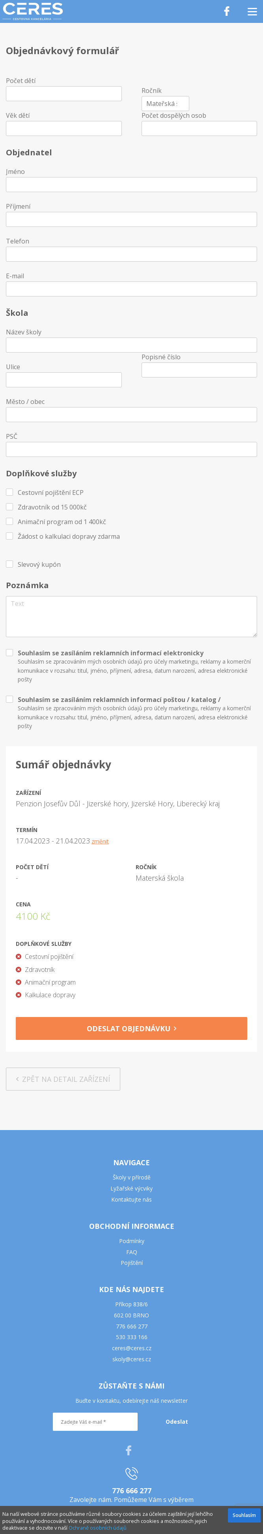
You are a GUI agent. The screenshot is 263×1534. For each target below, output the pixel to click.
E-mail (15, 276)
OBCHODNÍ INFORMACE (131, 1226)
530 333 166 (131, 1337)
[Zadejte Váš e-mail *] (95, 1422)
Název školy (23, 332)
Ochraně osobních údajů (98, 1527)
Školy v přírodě (132, 1177)
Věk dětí (18, 115)
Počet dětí (20, 80)
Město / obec (25, 401)
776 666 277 (131, 1326)
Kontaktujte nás (131, 1199)
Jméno (15, 171)
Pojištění (132, 1262)
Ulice (13, 366)
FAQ (131, 1252)
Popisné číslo (161, 357)
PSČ (11, 436)
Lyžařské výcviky (131, 1188)
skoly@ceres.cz (131, 1359)
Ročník (152, 90)
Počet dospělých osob (174, 115)
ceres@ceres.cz (131, 1348)
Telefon (17, 241)
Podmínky (131, 1241)
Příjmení (18, 206)
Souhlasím (244, 1515)
